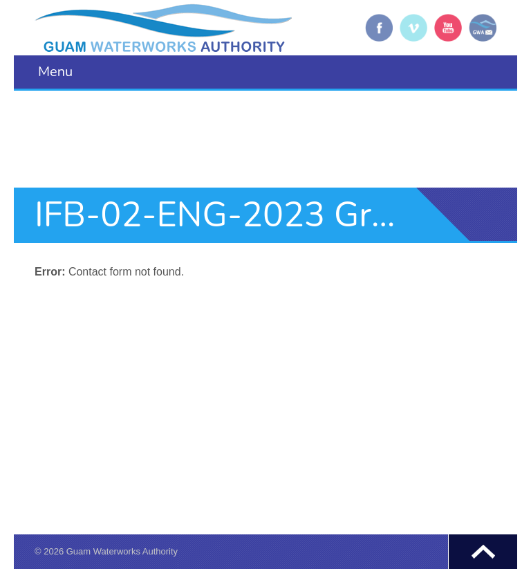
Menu (55, 71)
